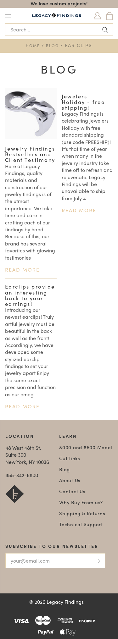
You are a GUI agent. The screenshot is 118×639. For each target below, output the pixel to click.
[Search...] (59, 29)
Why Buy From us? (81, 502)
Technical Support (81, 524)
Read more (22, 269)
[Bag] (109, 16)
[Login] (97, 16)
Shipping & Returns (82, 513)
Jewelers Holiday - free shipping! (83, 101)
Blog (52, 45)
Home (33, 45)
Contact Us (72, 491)
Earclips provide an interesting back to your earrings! (30, 295)
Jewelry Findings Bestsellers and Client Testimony (30, 154)
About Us (70, 480)
